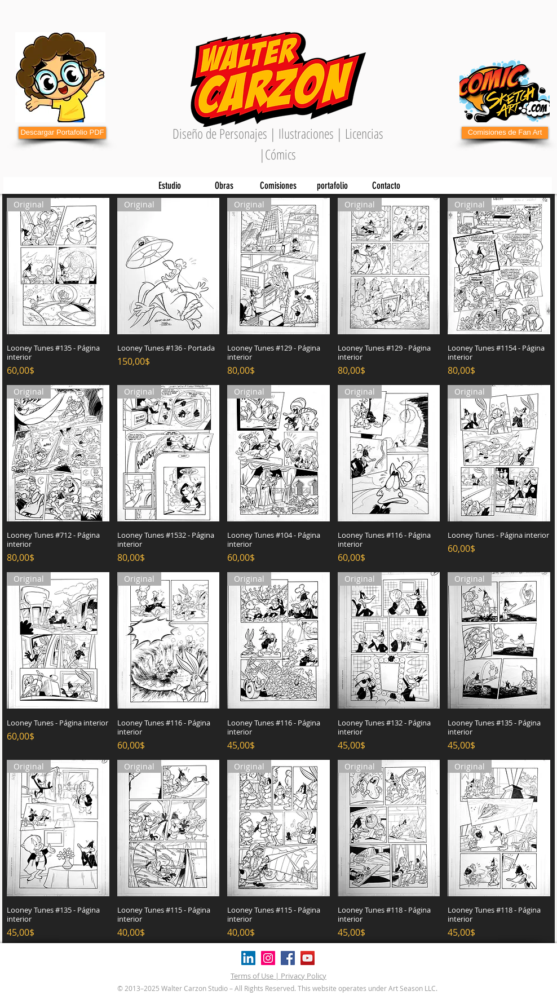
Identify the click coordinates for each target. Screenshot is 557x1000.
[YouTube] (307, 958)
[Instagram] (268, 958)
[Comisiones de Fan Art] (505, 133)
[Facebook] (288, 958)
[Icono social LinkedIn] (248, 958)
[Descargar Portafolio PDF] (62, 133)
